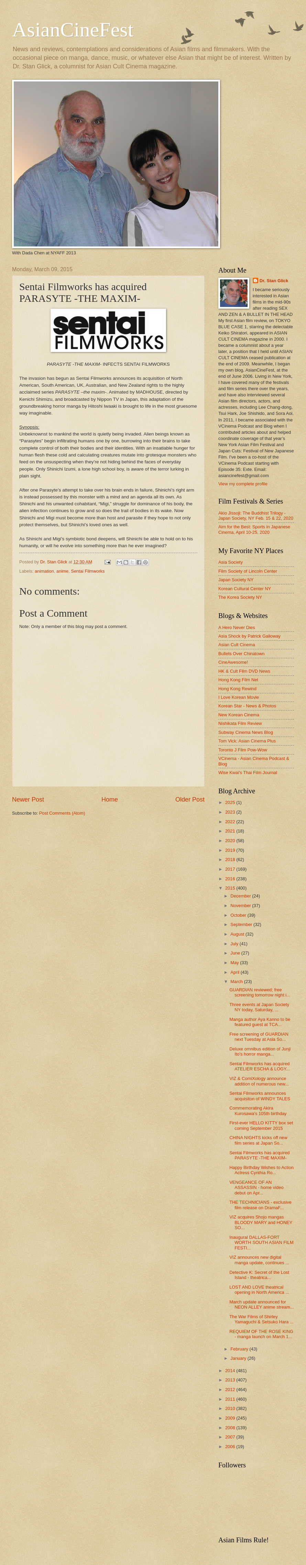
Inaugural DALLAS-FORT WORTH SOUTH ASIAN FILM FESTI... (261, 1242)
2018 (230, 859)
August (237, 934)
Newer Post (28, 799)
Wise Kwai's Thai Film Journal (247, 772)
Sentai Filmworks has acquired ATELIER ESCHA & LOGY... (259, 1066)
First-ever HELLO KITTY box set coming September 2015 (261, 1125)
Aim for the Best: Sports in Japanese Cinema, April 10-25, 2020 (254, 529)
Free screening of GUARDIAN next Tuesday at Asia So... (258, 1037)
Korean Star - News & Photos (247, 705)
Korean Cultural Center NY (244, 588)
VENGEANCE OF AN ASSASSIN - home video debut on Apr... (256, 1187)
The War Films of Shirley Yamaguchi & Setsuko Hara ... (261, 1319)
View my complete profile (242, 483)
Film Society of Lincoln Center (247, 571)
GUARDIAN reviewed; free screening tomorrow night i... (259, 992)
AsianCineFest (72, 29)
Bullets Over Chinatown (241, 653)
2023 (230, 812)
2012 (230, 1389)
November (241, 905)
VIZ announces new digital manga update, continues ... (259, 1260)
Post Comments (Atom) (62, 813)
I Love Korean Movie (238, 697)
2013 (230, 1379)
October (238, 915)
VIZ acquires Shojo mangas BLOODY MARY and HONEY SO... (260, 1222)
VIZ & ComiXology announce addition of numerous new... (258, 1081)
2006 (230, 1446)
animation (44, 571)
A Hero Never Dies (236, 627)
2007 (230, 1437)
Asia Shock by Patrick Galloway (249, 636)
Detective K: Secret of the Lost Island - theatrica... (259, 1275)
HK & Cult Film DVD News (244, 671)
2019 (230, 850)
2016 (230, 878)
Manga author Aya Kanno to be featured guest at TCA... (259, 1022)
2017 (230, 869)
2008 (230, 1427)
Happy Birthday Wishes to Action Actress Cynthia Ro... (261, 1170)
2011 (230, 1399)
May (235, 962)
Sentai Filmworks (88, 571)
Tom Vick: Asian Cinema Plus (247, 740)
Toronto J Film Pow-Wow (242, 749)
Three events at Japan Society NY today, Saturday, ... (259, 1007)
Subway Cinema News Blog (245, 732)
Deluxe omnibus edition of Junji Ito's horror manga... (260, 1051)
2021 (230, 831)
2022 (230, 821)
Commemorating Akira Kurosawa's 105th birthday (257, 1110)
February (239, 1349)
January (238, 1358)
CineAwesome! (233, 662)
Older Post (190, 799)
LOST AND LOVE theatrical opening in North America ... (259, 1290)
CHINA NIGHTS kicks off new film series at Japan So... (258, 1140)
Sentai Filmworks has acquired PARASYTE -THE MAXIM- (259, 1155)
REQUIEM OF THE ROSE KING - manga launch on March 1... (261, 1334)
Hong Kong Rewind (237, 688)
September (241, 924)
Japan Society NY (235, 579)
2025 (230, 802)
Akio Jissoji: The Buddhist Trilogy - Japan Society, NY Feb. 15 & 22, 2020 (255, 515)
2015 (230, 888)
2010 (230, 1408)
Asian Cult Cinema (236, 644)
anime (62, 571)
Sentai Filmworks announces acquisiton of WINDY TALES (259, 1096)
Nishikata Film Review (240, 723)
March (237, 981)
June (235, 953)
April (235, 972)
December (241, 896)
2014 (230, 1370)
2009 (230, 1418)
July (234, 943)
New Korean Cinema (238, 714)
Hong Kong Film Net (238, 679)
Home (109, 799)
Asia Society (230, 562)
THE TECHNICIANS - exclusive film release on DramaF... (260, 1205)
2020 (230, 840)
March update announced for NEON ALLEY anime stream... (261, 1304)
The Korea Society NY (240, 597)
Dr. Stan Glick (274, 280)
